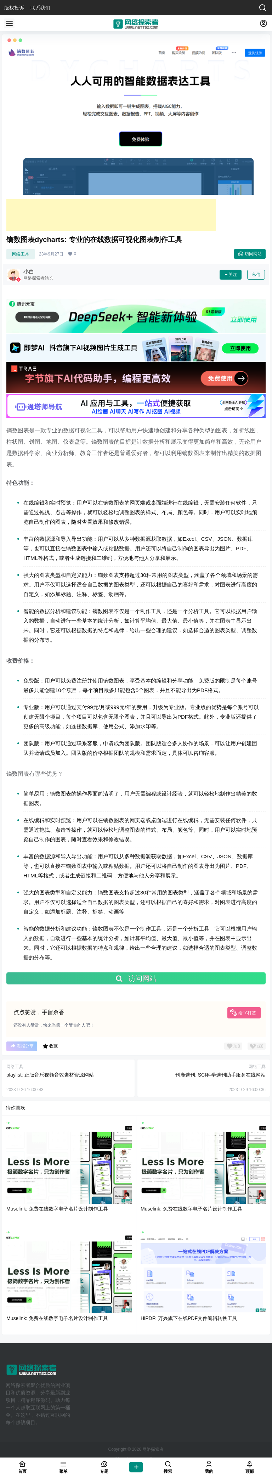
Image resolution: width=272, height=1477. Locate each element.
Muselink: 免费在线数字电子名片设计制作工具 (57, 1209)
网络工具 (20, 254)
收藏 (50, 1046)
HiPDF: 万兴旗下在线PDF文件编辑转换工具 (189, 1318)
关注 (230, 274)
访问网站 (250, 254)
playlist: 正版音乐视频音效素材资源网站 (50, 1075)
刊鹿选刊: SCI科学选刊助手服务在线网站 (220, 1075)
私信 (256, 274)
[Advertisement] (111, 215)
